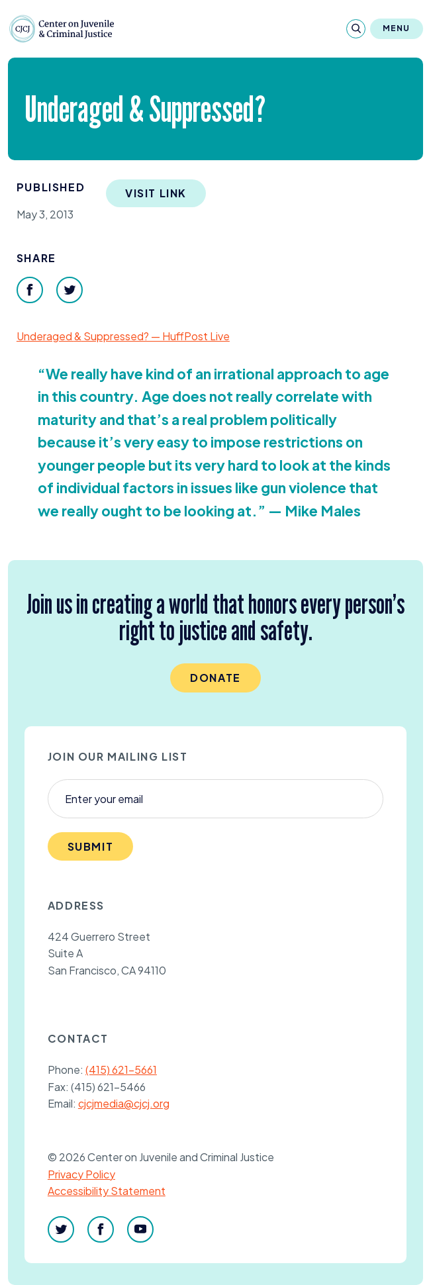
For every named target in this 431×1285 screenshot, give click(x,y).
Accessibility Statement (107, 1191)
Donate (215, 678)
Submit (91, 846)
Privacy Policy (81, 1174)
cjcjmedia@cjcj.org (123, 1103)
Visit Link (156, 193)
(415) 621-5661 (121, 1069)
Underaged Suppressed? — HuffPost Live (123, 336)
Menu (396, 28)
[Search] (355, 28)
